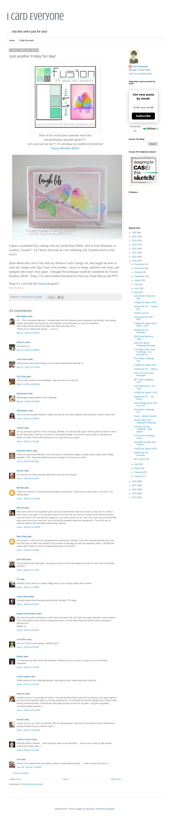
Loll (18, 759)
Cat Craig (21, 376)
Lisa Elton (21, 639)
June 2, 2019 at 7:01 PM (28, 684)
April (136, 464)
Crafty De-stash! (26, 40)
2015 (134, 493)
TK (18, 579)
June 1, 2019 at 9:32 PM (28, 647)
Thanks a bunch (141, 313)
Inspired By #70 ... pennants (142, 453)
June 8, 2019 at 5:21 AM (28, 750)
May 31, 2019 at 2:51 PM (28, 367)
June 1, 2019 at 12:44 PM (28, 527)
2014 (134, 497)
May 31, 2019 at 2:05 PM (28, 333)
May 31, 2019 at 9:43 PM (28, 401)
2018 (134, 481)
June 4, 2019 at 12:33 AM (28, 730)
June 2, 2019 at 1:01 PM (28, 667)
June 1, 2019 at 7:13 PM (28, 587)
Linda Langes (23, 676)
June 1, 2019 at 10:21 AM (28, 498)
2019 (134, 260)
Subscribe (143, 116)
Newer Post (15, 779)
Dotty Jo (21, 342)
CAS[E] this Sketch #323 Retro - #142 (145, 324)
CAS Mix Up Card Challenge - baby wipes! (143, 429)
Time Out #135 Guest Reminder (144, 374)
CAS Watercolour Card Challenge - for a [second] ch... (144, 352)
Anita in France (24, 739)
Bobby (20, 656)
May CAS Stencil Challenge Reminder (144, 344)
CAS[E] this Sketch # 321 (145, 392)
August (137, 280)
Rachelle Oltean (24, 451)
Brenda (20, 508)
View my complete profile (140, 73)
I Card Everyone (35, 16)
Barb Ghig (22, 536)
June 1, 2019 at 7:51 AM (28, 441)
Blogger (111, 809)
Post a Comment (21, 773)
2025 (134, 236)
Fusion (42, 283)
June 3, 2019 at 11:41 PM (28, 710)
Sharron (21, 694)
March (137, 468)
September (139, 276)
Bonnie (20, 471)
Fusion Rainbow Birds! (65, 148)
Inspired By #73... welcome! (142, 331)
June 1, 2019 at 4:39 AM (28, 418)
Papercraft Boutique (26, 613)
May (136, 292)
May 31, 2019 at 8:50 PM (28, 384)
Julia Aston (22, 359)
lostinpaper (22, 410)
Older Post (116, 779)
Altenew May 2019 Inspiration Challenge (145, 421)
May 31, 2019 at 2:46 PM (28, 350)
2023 (134, 244)
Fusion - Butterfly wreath (145, 416)
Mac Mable (22, 316)
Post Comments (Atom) (32, 784)
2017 (134, 485)
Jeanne (20, 428)
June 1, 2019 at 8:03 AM (28, 461)
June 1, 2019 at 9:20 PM (28, 630)
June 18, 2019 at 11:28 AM (29, 767)
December (139, 264)
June (136, 288)
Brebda (20, 488)
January (138, 476)
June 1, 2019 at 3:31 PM (28, 570)
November (139, 268)
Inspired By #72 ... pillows (145, 369)
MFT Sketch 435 (141, 459)
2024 (134, 240)
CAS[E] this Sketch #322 (145, 365)
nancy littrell (23, 596)
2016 (134, 489)
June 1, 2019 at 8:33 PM (28, 604)
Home (12, 40)
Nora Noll (21, 559)
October (138, 272)
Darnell (20, 719)
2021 (134, 252)
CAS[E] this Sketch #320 (145, 448)
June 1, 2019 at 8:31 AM (28, 478)
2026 (134, 232)
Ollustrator (90, 809)
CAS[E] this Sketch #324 (145, 302)
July (136, 284)
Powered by (144, 128)
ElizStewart (22, 393)
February (138, 472)
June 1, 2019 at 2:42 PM (28, 550)
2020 (134, 257)
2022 (134, 248)
